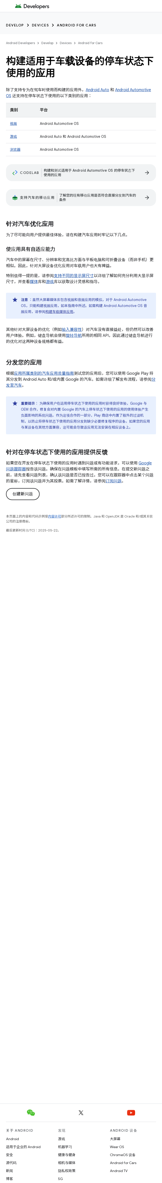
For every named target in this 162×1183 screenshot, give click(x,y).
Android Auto (97, 89)
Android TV (119, 1171)
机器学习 (65, 1147)
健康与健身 (67, 1155)
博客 (9, 1179)
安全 (9, 1155)
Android (12, 1139)
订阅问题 (114, 481)
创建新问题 (22, 494)
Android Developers (20, 43)
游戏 (13, 136)
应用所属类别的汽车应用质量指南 (44, 373)
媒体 (34, 281)
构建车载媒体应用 (59, 311)
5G (60, 1179)
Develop (15, 25)
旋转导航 (74, 335)
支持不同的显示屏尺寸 (74, 275)
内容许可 (54, 516)
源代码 (11, 1163)
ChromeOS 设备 (123, 1155)
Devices (40, 25)
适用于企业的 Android (23, 1147)
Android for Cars (76, 25)
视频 (13, 123)
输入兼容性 (72, 329)
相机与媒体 (67, 1163)
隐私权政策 (67, 1171)
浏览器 (15, 149)
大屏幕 (115, 1139)
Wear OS (117, 1147)
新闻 (9, 1171)
